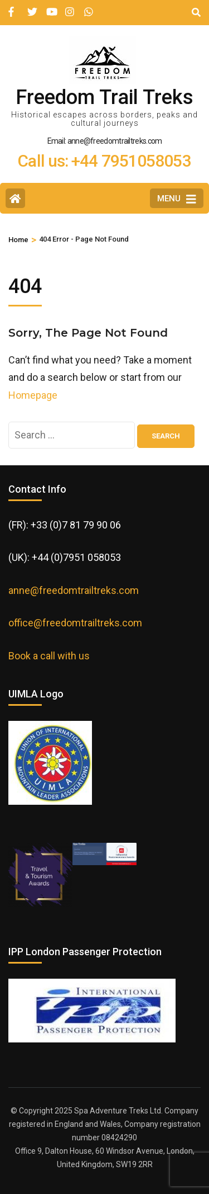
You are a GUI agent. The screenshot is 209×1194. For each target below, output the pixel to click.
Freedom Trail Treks (104, 97)
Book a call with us (49, 656)
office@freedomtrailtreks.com (75, 623)
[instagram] (69, 7)
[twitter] (31, 7)
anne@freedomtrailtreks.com (73, 590)
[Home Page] (15, 198)
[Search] (196, 12)
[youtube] (50, 7)
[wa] (88, 7)
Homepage (32, 395)
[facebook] (12, 7)
